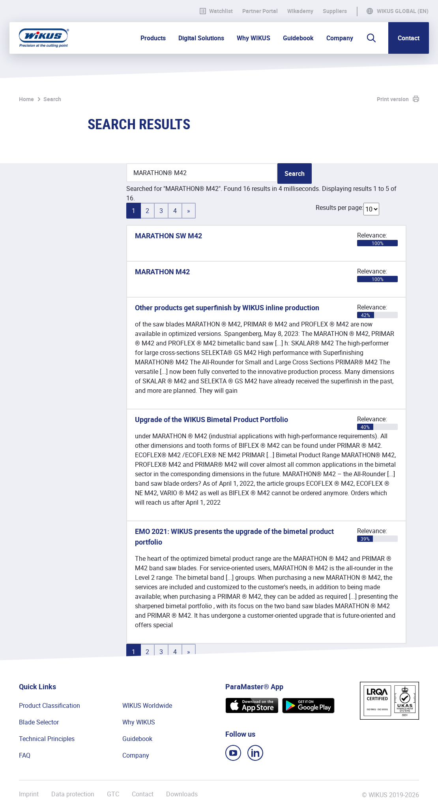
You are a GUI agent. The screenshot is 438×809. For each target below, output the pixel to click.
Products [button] (153, 38)
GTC (113, 794)
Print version (393, 99)
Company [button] (339, 38)
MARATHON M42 (162, 271)
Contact (408, 38)
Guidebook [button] (298, 38)
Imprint (29, 794)
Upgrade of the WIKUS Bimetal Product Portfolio (211, 419)
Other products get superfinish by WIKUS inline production (227, 307)
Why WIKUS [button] (253, 38)
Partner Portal (260, 11)
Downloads (182, 794)
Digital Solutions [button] (201, 38)
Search (52, 99)
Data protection (72, 794)
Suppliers (335, 11)
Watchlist (216, 11)
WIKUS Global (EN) (403, 11)
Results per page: (339, 207)
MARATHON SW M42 (168, 235)
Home (26, 99)
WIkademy (300, 11)
